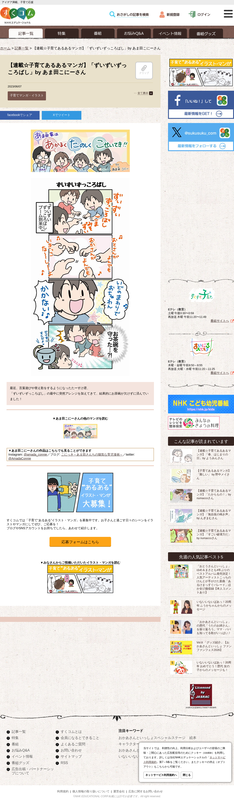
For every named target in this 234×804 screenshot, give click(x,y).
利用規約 (63, 790)
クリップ (144, 69)
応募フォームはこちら (80, 542)
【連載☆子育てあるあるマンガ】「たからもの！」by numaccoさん (214, 493)
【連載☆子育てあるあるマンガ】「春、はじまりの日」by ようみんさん (214, 453)
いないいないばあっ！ (136, 755)
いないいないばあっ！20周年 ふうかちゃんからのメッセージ (214, 604)
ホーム (5, 48)
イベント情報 (22, 755)
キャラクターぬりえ (134, 743)
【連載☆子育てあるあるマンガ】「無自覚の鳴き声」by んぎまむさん (214, 513)
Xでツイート (61, 115)
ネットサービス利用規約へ (161, 775)
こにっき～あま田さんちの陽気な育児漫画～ (92, 454)
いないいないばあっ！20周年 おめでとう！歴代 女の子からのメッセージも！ (214, 665)
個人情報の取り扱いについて (91, 790)
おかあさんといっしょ (136, 749)
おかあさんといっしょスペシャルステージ (152, 737)
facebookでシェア (19, 115)
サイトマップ (71, 755)
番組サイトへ (219, 320)
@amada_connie (35, 454)
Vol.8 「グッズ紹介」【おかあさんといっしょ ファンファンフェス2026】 (214, 645)
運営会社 (119, 790)
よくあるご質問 (73, 743)
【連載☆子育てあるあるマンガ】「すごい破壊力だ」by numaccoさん (214, 533)
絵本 (192, 737)
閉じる (187, 775)
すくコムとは (71, 731)
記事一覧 (22, 48)
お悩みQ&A (21, 749)
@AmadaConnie (19, 458)
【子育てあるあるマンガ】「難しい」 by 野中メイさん (214, 473)
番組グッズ (20, 762)
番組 (15, 743)
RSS (64, 762)
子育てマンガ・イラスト (27, 95)
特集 (15, 737)
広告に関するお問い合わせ (145, 790)
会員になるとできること (80, 737)
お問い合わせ (71, 749)
